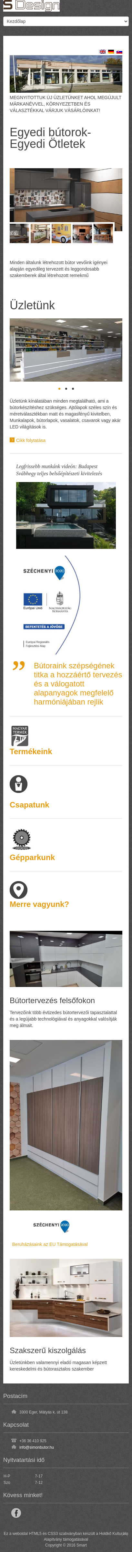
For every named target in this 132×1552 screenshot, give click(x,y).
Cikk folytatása (31, 440)
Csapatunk (29, 804)
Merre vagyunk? (39, 904)
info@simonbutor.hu (36, 1447)
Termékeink (31, 751)
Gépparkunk (32, 857)
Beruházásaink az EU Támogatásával (49, 1244)
